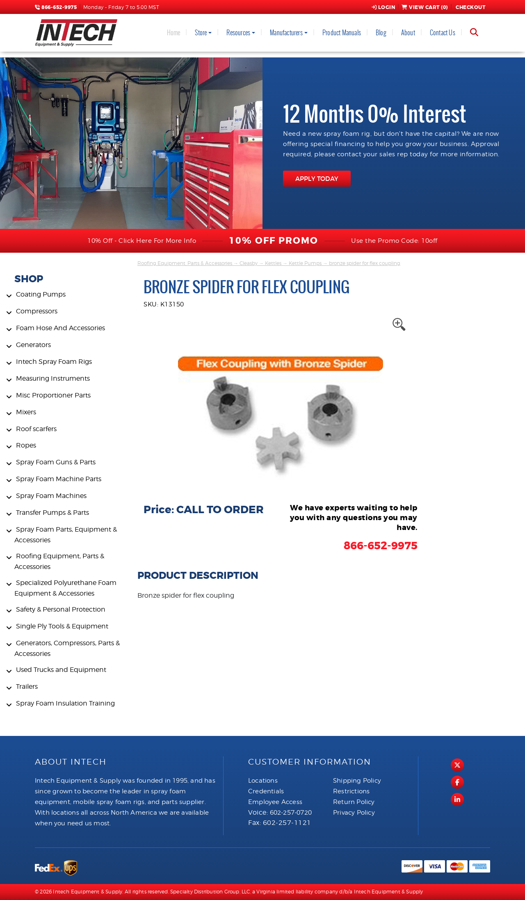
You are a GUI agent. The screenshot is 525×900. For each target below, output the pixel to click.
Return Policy (354, 802)
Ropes (26, 445)
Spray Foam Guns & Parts (56, 462)
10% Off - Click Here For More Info (141, 240)
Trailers (27, 686)
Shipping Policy (357, 780)
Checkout (470, 7)
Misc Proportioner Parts (53, 395)
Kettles (273, 263)
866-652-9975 (56, 7)
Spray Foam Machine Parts (58, 479)
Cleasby (249, 263)
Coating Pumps (41, 294)
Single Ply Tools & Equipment (62, 626)
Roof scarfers (36, 429)
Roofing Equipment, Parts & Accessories (184, 263)
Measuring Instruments (53, 378)
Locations (263, 780)
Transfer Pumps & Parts (52, 512)
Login (383, 7)
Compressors (36, 311)
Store (201, 32)
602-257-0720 (291, 812)
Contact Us (442, 32)
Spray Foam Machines (51, 496)
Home (173, 32)
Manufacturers (286, 32)
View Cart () (425, 7)
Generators (33, 345)
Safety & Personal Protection (60, 609)
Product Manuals (341, 32)
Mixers (26, 412)
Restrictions (351, 791)
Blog (381, 32)
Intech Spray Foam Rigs (54, 361)
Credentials (266, 791)
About (408, 32)
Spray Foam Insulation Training (65, 703)
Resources (238, 32)
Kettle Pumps (305, 263)
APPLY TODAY (316, 179)
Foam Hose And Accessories (60, 328)
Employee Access (275, 802)
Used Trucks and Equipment (61, 670)
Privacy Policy (354, 812)
